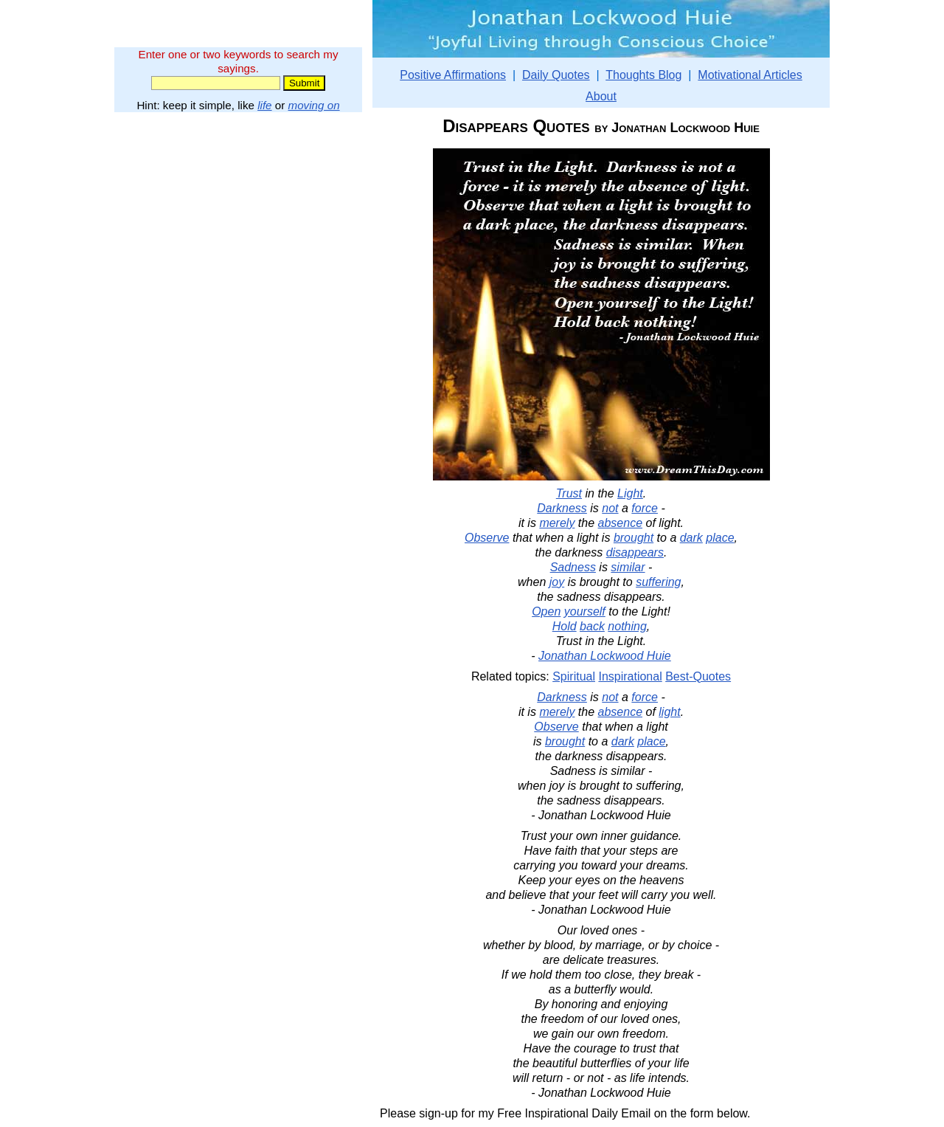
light (669, 712)
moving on (314, 105)
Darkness (562, 508)
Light (630, 493)
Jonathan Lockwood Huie (604, 655)
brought (633, 537)
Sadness (573, 567)
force (644, 508)
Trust (569, 493)
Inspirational (630, 676)
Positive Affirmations (453, 75)
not (610, 508)
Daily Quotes (556, 75)
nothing (627, 626)
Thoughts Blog (643, 75)
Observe (487, 537)
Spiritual (573, 676)
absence (620, 523)
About (601, 96)
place (720, 537)
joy (556, 582)
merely (557, 523)
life (264, 105)
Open (546, 611)
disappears (635, 552)
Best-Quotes (698, 676)
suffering (658, 582)
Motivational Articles (750, 75)
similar (628, 567)
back (592, 626)
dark (691, 537)
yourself (584, 611)
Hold (564, 626)
